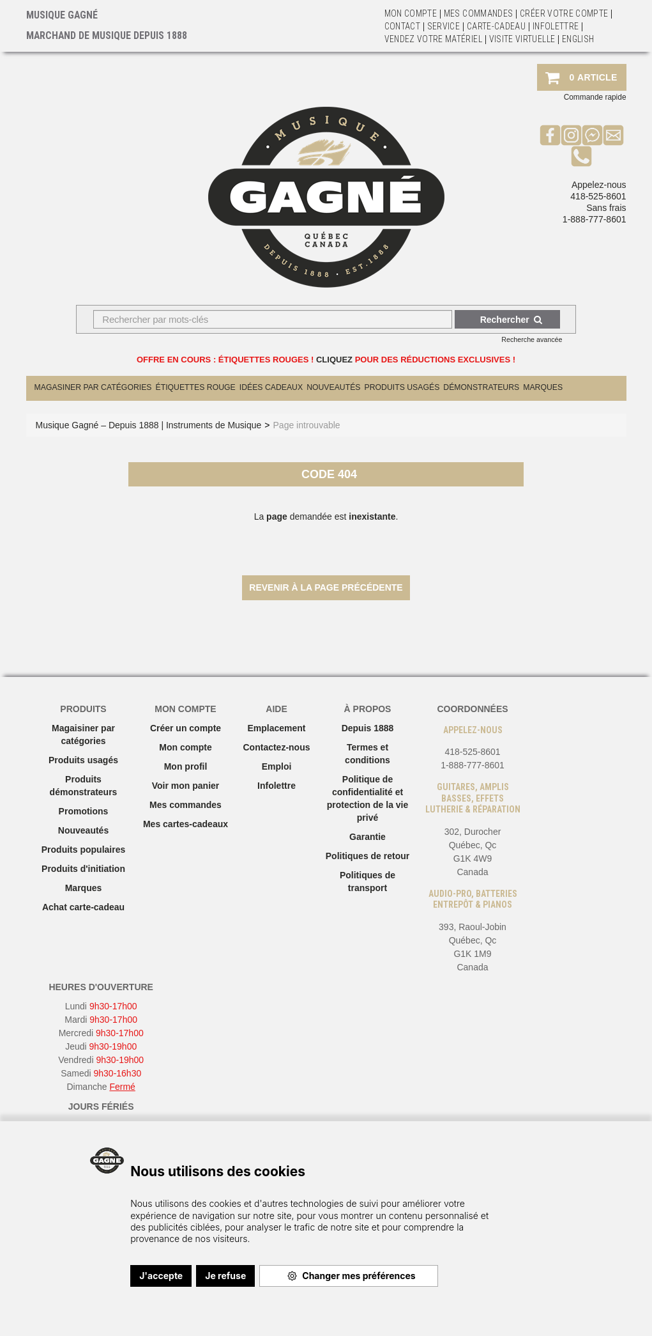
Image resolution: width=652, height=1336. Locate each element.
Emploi (277, 766)
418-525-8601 (598, 196)
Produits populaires (83, 849)
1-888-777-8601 (594, 219)
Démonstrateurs (481, 387)
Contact (402, 26)
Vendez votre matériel (433, 39)
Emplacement (276, 728)
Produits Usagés (402, 387)
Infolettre (556, 26)
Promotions (84, 811)
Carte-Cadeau (496, 26)
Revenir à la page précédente (325, 587)
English (578, 39)
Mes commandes (478, 13)
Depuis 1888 (368, 728)
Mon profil (186, 766)
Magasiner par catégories (93, 387)
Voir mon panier (186, 786)
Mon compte (185, 747)
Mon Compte (410, 13)
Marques (543, 387)
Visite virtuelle (522, 39)
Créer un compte (185, 728)
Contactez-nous (276, 747)
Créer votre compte (564, 13)
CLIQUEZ (334, 359)
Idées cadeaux (271, 387)
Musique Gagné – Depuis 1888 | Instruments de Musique (149, 425)
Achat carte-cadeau (83, 907)
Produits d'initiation (83, 869)
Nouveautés (333, 387)
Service (443, 26)
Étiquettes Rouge (196, 387)
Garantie (367, 837)
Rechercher (511, 320)
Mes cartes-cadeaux (185, 824)
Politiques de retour (367, 856)
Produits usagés (83, 760)
